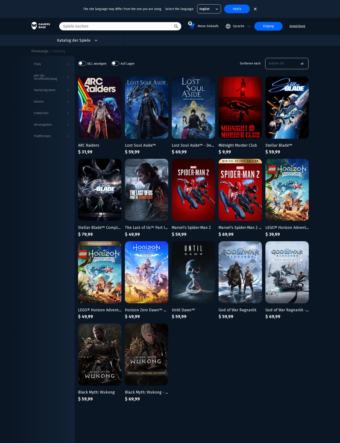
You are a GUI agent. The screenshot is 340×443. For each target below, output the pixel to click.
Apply (237, 9)
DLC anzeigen (97, 63)
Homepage (40, 51)
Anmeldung (297, 26)
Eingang (268, 26)
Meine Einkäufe (203, 25)
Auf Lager (127, 63)
